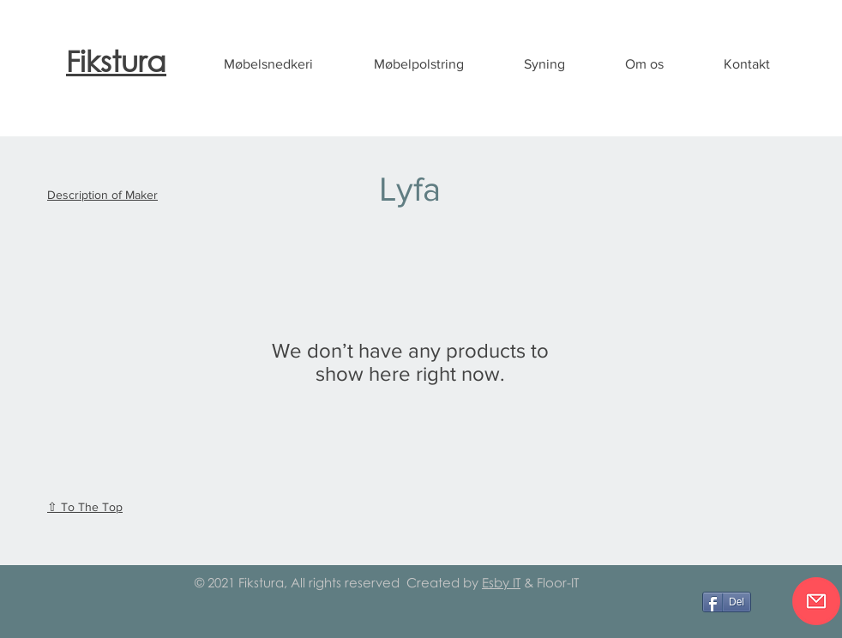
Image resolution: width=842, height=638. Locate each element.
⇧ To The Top (85, 507)
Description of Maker (102, 195)
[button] (268, 64)
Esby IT (501, 582)
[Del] (726, 602)
